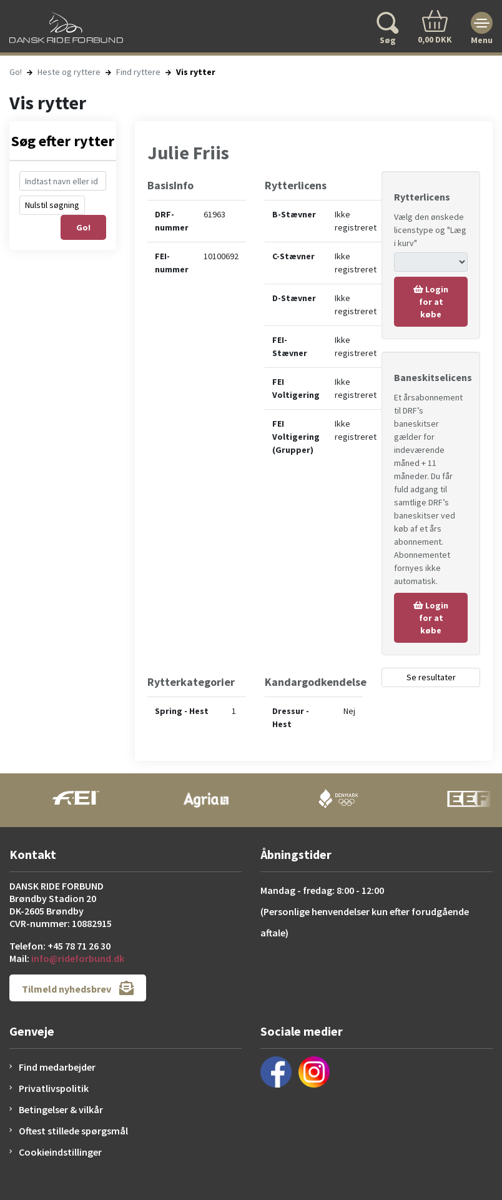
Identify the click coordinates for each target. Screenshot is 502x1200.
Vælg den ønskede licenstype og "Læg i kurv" (430, 230)
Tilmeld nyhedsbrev (78, 988)
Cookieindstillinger (60, 1152)
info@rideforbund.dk (77, 958)
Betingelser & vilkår (61, 1109)
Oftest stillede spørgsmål (73, 1130)
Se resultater (431, 677)
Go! (15, 71)
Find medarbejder (57, 1067)
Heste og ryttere (69, 71)
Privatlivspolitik (54, 1088)
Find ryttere (138, 71)
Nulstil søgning (52, 205)
